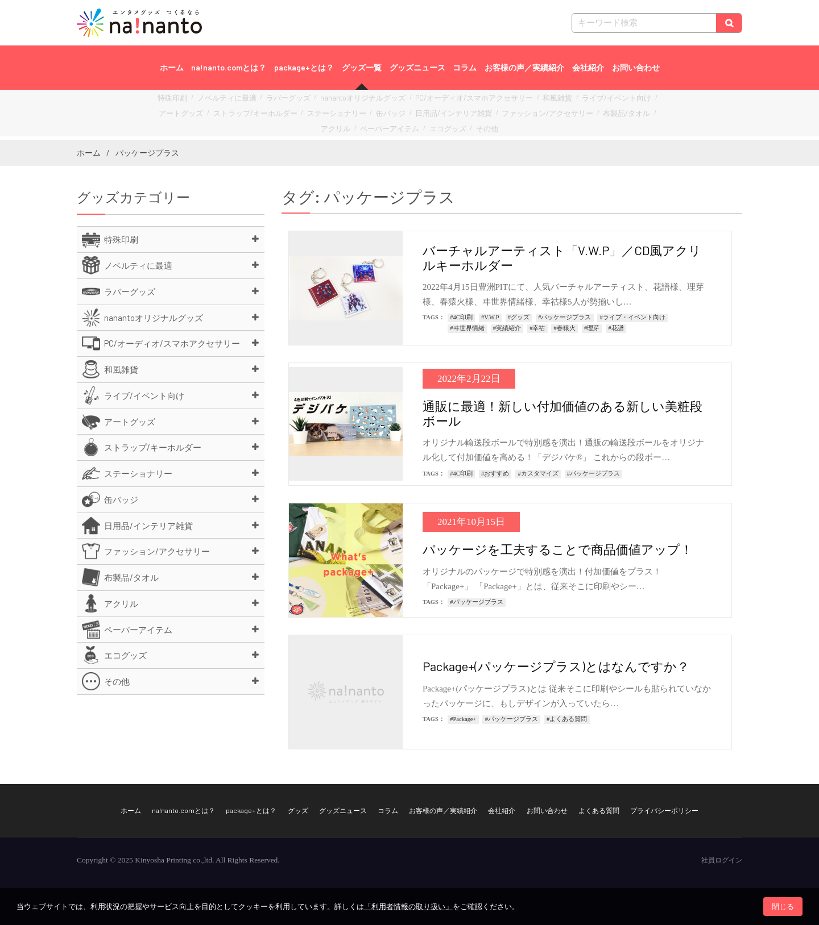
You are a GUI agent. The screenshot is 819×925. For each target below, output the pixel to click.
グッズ (298, 810)
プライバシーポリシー (664, 810)
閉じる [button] (783, 906)
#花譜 (615, 328)
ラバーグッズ (280, 102)
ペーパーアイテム (615, 114)
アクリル (568, 114)
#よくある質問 (567, 719)
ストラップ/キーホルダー (204, 114)
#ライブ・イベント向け (632, 317)
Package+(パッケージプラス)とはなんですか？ (556, 666)
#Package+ (463, 719)
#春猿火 (565, 328)
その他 (430, 127)
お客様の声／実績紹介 (524, 67)
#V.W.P (490, 317)
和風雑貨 (514, 102)
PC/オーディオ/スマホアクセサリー (442, 102)
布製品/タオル (526, 114)
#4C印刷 (461, 317)
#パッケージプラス (564, 317)
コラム (465, 67)
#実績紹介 (507, 328)
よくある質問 (598, 810)
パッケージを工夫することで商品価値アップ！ (558, 548)
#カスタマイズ (538, 473)
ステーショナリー (275, 114)
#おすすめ (495, 473)
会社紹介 (588, 67)
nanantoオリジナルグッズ (345, 102)
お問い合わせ (636, 67)
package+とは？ (304, 67)
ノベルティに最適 (227, 102)
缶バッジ (321, 114)
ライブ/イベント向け (565, 102)
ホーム (172, 67)
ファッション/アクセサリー (458, 114)
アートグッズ (623, 102)
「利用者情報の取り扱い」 (408, 906)
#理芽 (591, 328)
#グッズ (519, 317)
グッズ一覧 (362, 67)
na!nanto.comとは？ (228, 67)
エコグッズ (395, 127)
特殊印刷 (179, 102)
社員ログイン (721, 860)
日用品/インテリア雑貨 (376, 114)
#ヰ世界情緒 (467, 328)
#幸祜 (537, 328)
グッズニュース (417, 67)
